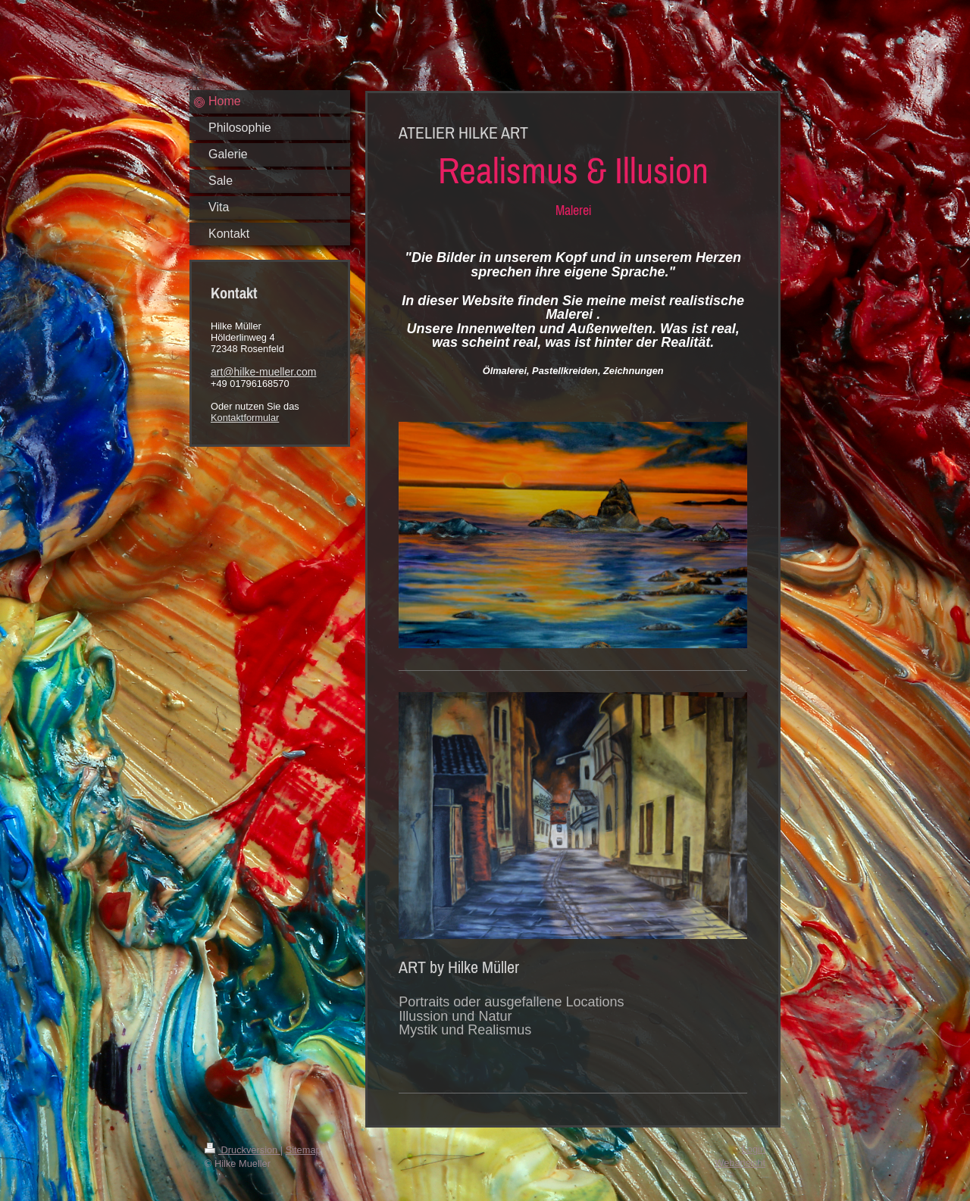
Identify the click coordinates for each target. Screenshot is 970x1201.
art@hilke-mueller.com (263, 372)
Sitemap (303, 1150)
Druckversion (242, 1150)
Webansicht (740, 1162)
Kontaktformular (245, 417)
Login (753, 1149)
